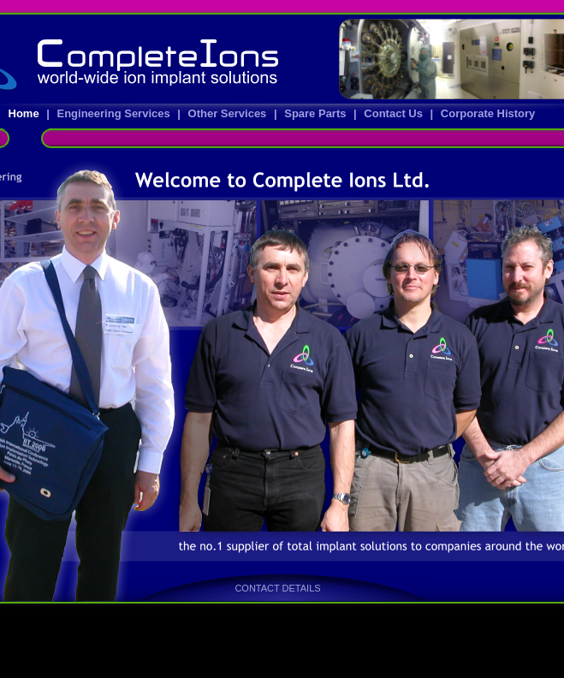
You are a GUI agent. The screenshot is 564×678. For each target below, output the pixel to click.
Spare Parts (316, 113)
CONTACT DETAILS (277, 588)
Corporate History (488, 113)
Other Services (229, 113)
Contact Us (394, 113)
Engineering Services (114, 113)
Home (23, 113)
